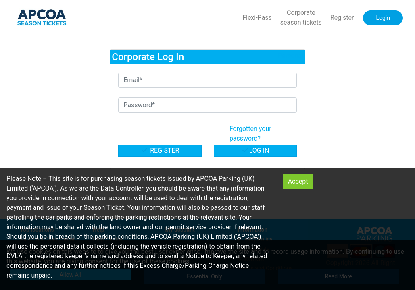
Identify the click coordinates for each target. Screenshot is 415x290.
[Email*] (207, 80)
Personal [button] (290, 56)
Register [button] (342, 17)
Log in (255, 150)
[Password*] (207, 105)
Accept (298, 181)
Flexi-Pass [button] (257, 17)
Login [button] (383, 17)
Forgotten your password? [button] (250, 133)
